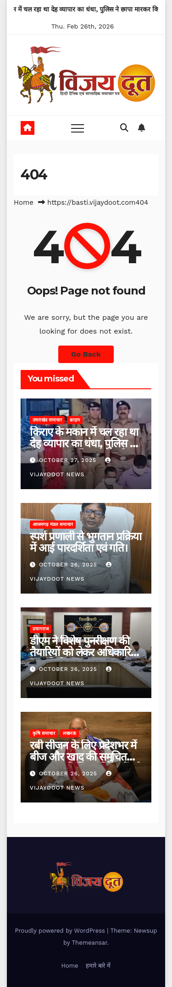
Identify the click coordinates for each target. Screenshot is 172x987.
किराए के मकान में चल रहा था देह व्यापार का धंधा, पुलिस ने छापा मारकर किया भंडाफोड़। (84, 443)
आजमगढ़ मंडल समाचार (53, 524)
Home (23, 202)
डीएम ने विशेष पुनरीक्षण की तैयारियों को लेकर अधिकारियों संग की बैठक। (84, 652)
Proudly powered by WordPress (61, 930)
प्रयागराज (41, 628)
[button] (124, 128)
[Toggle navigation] (77, 128)
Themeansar (89, 942)
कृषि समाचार (44, 733)
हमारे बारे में (98, 965)
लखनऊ (69, 733)
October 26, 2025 (69, 564)
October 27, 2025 (69, 460)
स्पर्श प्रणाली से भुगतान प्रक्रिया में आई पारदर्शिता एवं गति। (85, 542)
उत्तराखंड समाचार (47, 419)
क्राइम (75, 419)
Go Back (86, 354)
